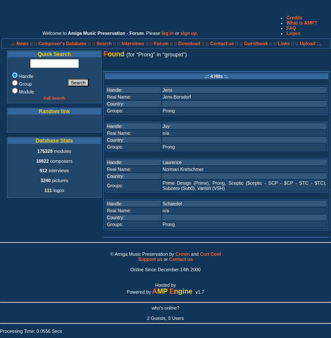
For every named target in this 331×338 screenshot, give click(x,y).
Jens (167, 90)
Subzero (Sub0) (178, 188)
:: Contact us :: (222, 43)
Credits (295, 17)
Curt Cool (210, 254)
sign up (189, 33)
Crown (182, 254)
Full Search (54, 98)
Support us (150, 259)
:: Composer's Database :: (63, 43)
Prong (168, 110)
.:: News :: (22, 43)
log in (168, 33)
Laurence (171, 162)
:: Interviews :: (133, 43)
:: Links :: (284, 43)
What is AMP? (302, 22)
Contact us (181, 259)
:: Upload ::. (308, 43)
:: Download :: (190, 43)
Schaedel (171, 203)
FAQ (291, 28)
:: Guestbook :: (256, 43)
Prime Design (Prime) (185, 183)
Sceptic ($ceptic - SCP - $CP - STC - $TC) (276, 183)
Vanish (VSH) (211, 188)
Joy (166, 126)
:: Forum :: (162, 43)
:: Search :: (105, 43)
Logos (293, 33)
